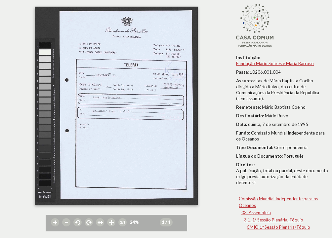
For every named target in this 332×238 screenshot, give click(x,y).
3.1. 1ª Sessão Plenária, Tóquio (273, 219)
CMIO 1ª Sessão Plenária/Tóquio (278, 227)
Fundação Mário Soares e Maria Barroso (275, 63)
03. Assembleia (256, 212)
